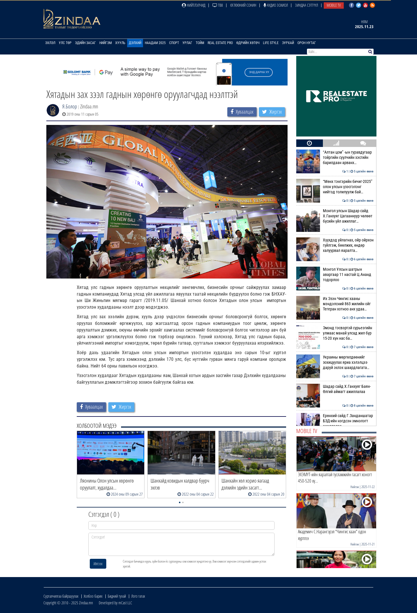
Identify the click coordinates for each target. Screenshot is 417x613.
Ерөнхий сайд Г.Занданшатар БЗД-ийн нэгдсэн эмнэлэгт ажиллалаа (335, 421)
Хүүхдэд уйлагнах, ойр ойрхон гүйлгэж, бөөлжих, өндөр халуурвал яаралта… (335, 245)
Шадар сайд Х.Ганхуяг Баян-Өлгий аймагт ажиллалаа (335, 389)
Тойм (200, 43)
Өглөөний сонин (243, 5)
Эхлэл (50, 43)
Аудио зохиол (276, 5)
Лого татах (138, 596)
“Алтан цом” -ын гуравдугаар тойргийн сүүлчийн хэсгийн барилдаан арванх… (335, 157)
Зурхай (288, 43)
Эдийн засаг (85, 43)
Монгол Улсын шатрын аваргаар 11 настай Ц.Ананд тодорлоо (335, 275)
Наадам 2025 (155, 43)
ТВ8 (218, 5)
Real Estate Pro (220, 43)
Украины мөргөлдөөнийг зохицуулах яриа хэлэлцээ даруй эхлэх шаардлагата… (335, 362)
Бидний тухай (117, 596)
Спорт (174, 43)
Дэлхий (135, 43)
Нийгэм (105, 43)
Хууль (120, 43)
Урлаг (187, 43)
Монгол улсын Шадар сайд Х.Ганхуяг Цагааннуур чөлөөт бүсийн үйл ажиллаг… (335, 216)
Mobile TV (334, 5)
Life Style (271, 43)
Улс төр (65, 43)
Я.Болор (69, 106)
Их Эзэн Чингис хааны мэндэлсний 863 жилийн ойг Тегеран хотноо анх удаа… (335, 304)
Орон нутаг (306, 43)
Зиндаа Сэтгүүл (306, 5)
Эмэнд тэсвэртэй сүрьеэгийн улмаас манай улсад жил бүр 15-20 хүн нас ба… (335, 333)
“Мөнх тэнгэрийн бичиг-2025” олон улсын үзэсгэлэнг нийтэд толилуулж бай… (335, 187)
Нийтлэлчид (193, 5)
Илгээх (98, 563)
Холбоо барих (93, 596)
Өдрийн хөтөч (247, 43)
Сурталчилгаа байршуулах (60, 596)
